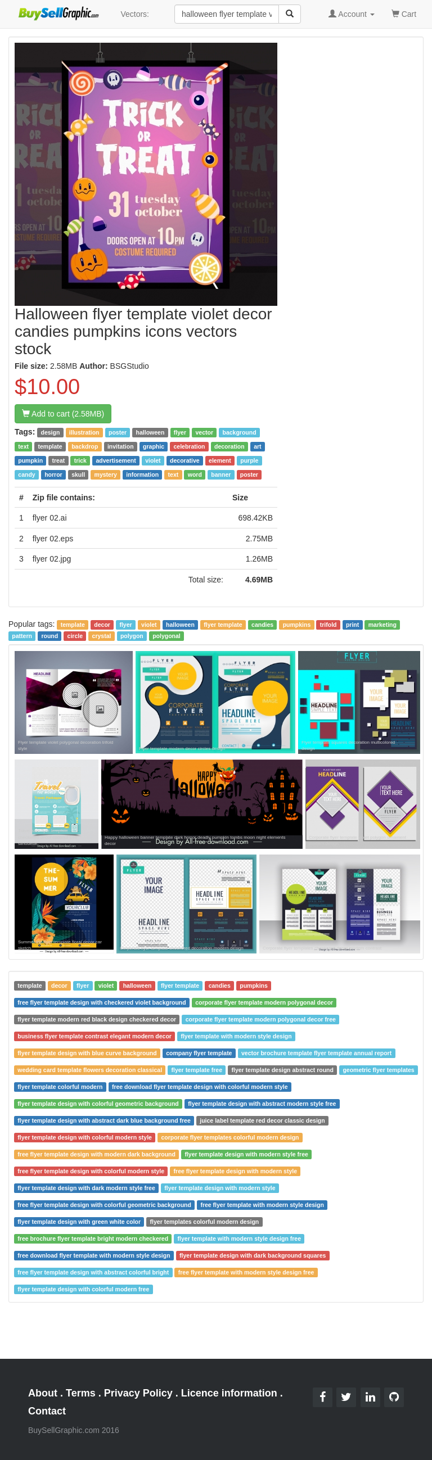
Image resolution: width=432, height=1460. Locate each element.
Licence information (229, 1393)
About (42, 1393)
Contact (47, 1411)
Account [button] (351, 14)
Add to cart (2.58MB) (63, 413)
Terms (81, 1393)
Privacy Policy (138, 1393)
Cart (404, 13)
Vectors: (134, 14)
